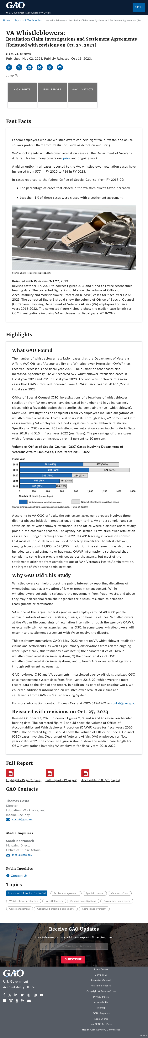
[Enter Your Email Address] (74, 946)
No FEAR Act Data (101, 1024)
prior (66, 158)
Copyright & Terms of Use (101, 991)
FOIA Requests (101, 1013)
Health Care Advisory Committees (101, 1030)
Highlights (21, 89)
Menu (139, 7)
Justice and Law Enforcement (27, 893)
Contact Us (17, 875)
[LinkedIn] (31, 67)
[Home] (69, 12)
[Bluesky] (41, 67)
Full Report (52, 89)
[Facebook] (10, 67)
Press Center (101, 969)
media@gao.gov (22, 855)
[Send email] (61, 67)
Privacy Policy (101, 997)
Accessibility (101, 1002)
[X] (20, 67)
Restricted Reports (101, 986)
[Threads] (51, 67)
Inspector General (101, 980)
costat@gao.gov (122, 703)
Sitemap (101, 1008)
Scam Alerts (101, 1019)
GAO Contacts (82, 89)
